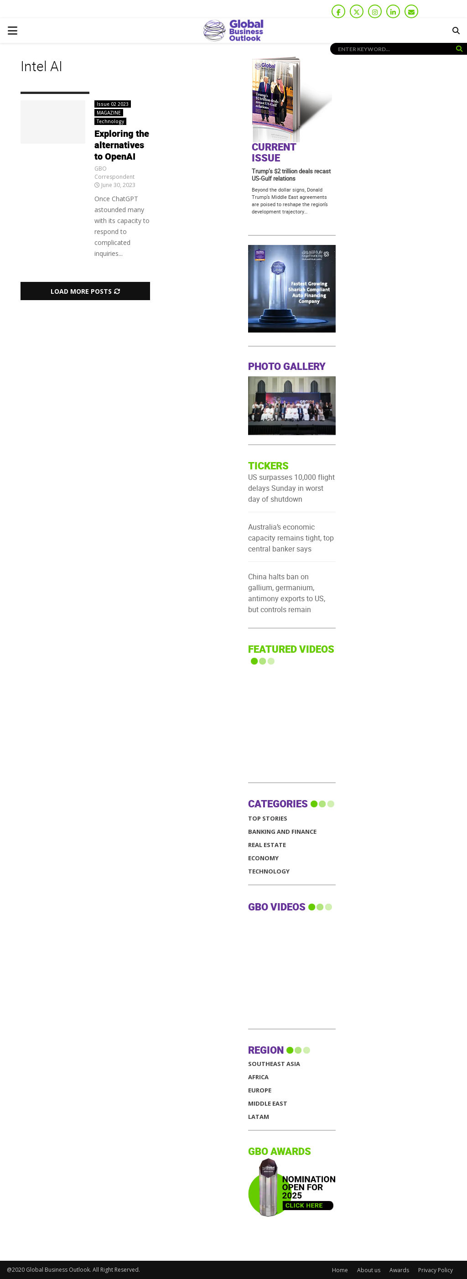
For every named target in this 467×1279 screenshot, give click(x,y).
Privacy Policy (435, 1270)
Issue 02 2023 (113, 104)
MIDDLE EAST (267, 1103)
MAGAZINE (109, 112)
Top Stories (267, 818)
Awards (399, 1270)
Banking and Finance (282, 832)
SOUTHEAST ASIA (274, 1064)
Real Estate (267, 845)
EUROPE (259, 1090)
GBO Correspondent (114, 173)
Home (340, 1270)
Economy (263, 858)
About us (368, 1270)
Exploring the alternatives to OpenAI (121, 145)
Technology (110, 121)
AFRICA (258, 1077)
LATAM (258, 1117)
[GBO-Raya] (292, 330)
